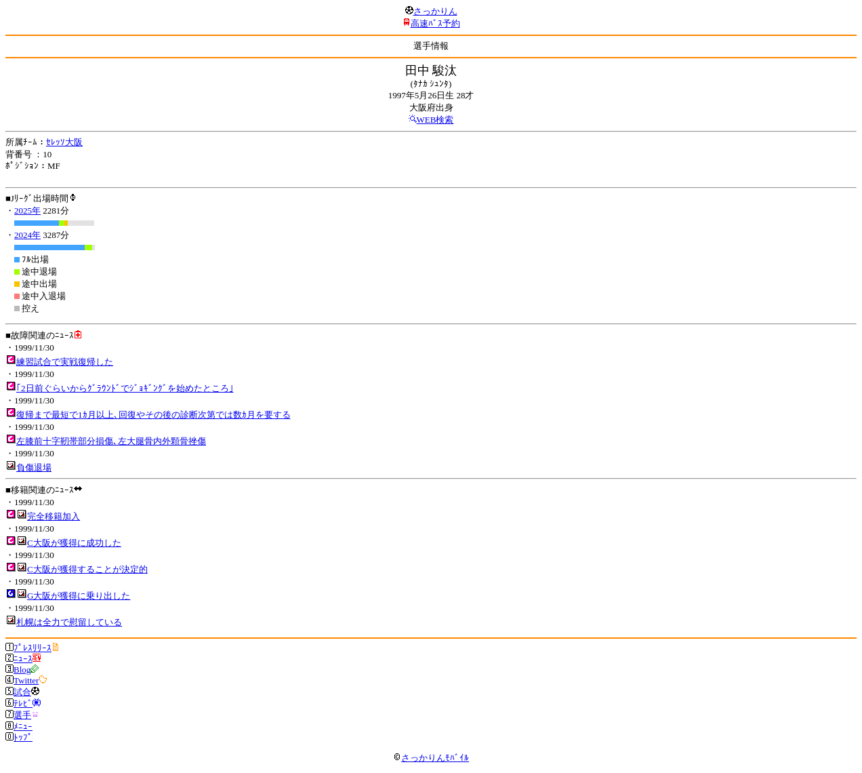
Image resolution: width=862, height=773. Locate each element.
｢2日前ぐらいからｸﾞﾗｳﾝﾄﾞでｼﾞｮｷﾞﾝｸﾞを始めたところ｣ (125, 388)
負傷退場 (34, 467)
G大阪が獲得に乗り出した (78, 596)
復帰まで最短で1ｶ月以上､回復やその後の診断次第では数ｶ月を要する (153, 415)
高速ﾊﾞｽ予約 (435, 23)
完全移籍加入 (53, 516)
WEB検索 (435, 120)
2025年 (27, 210)
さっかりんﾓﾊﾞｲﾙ (431, 758)
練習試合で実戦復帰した (64, 362)
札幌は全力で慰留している (69, 622)
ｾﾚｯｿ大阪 (64, 142)
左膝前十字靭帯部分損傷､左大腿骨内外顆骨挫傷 (111, 441)
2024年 (27, 235)
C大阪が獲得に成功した (74, 543)
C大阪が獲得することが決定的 (87, 569)
